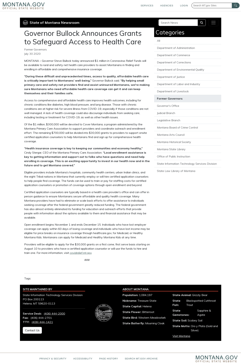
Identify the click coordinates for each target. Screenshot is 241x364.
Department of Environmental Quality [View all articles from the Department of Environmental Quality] (180, 69)
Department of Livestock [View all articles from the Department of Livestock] (173, 91)
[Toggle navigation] (213, 22)
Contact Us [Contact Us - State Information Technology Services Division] (32, 330)
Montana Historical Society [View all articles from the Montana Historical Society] (174, 142)
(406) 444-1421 (42, 322)
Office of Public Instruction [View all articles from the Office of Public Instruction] (173, 156)
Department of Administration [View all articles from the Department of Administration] (176, 48)
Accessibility (82, 358)
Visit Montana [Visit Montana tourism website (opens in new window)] (181, 336)
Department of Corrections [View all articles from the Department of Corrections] (174, 62)
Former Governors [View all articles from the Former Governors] (170, 98)
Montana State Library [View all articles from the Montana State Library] (171, 149)
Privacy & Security (52, 358)
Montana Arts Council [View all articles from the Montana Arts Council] (171, 134)
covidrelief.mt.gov (81, 253)
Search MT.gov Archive (141, 358)
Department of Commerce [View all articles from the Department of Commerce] (173, 55)
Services (147, 5)
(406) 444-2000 (54, 313)
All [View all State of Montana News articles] (158, 40)
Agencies (166, 5)
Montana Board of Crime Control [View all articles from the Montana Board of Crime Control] (177, 127)
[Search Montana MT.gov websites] (215, 5)
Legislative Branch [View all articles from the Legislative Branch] (168, 120)
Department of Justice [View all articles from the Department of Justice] (171, 77)
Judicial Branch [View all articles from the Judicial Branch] (166, 113)
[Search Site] (178, 22)
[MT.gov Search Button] (236, 5)
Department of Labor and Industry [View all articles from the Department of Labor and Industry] (178, 84)
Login (184, 5)
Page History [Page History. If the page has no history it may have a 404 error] (108, 358)
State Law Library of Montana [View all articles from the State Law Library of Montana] (176, 171)
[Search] (202, 22)
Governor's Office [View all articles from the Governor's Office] (168, 106)
